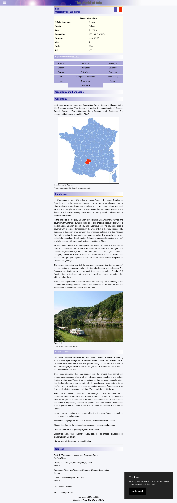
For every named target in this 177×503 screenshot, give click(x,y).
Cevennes (113, 68)
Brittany (61, 68)
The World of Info (88, 3)
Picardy (113, 81)
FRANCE (75, 57)
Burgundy (85, 68)
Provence (86, 85)
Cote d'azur (86, 72)
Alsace (61, 63)
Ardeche (85, 63)
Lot (61, 81)
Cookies (134, 477)
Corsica (61, 72)
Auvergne (113, 63)
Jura (61, 76)
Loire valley (113, 76)
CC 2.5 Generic (72, 188)
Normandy (85, 81)
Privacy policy (150, 484)
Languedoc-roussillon (85, 76)
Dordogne (113, 72)
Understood (137, 491)
